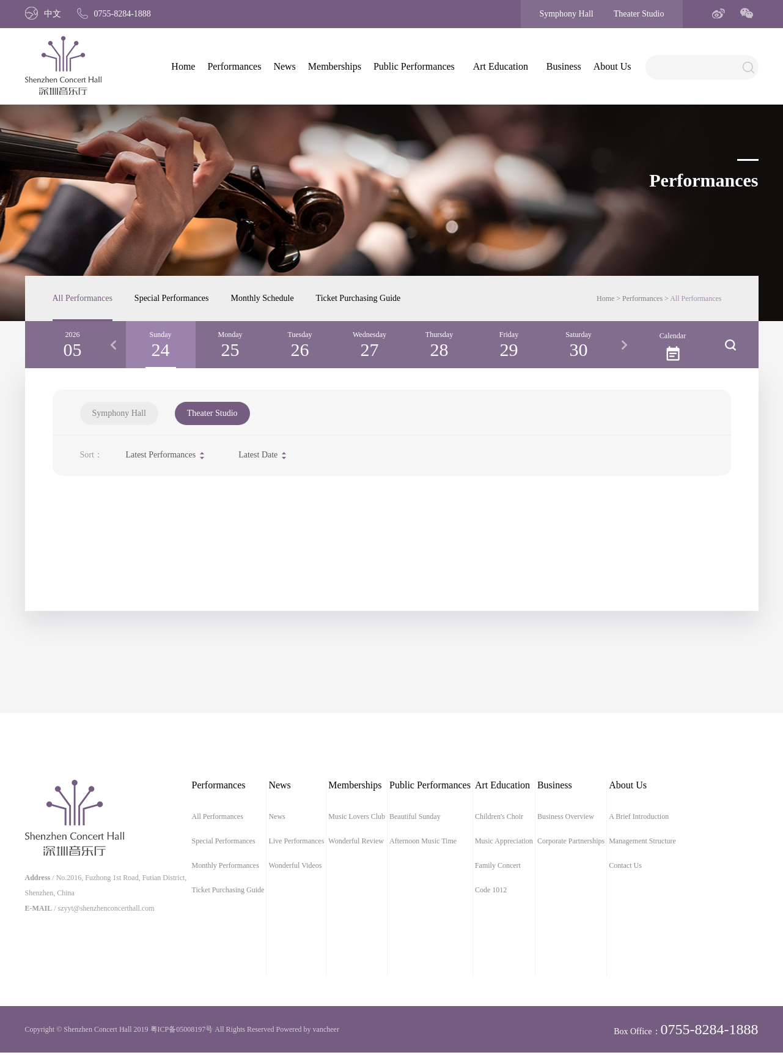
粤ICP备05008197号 (181, 1029)
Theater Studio (639, 13)
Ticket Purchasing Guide (358, 298)
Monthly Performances (225, 865)
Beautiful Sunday (415, 816)
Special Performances (171, 298)
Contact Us (625, 865)
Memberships (334, 66)
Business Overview (565, 816)
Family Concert (498, 865)
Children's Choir (499, 816)
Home (183, 66)
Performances (234, 66)
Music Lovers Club (356, 816)
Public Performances (414, 66)
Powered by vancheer (307, 1029)
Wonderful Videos (295, 865)
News (284, 66)
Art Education (500, 66)
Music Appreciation (504, 841)
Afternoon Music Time (423, 841)
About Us (612, 66)
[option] (161, 344)
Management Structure (642, 841)
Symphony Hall (566, 13)
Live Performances (296, 841)
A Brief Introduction (639, 816)
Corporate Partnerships (571, 841)
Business (563, 66)
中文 (43, 13)
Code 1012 (491, 890)
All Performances (82, 298)
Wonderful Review (356, 841)
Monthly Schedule (262, 298)
